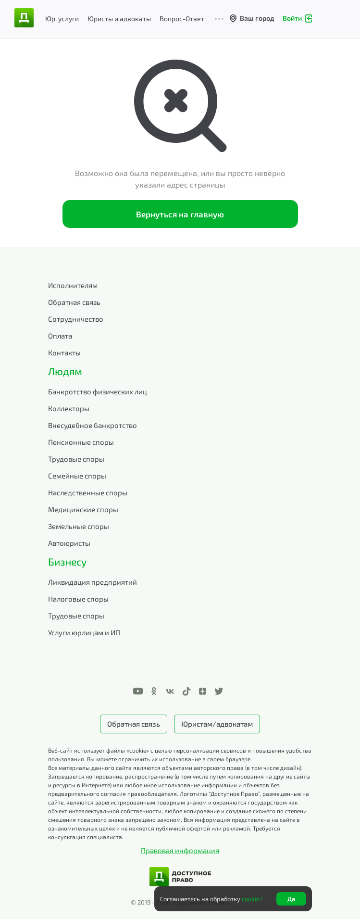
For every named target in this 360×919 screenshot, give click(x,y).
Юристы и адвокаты (119, 18)
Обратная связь (74, 302)
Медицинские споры (83, 509)
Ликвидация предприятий (92, 582)
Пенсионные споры (81, 442)
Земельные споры (78, 526)
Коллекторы (68, 408)
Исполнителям (73, 285)
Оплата (60, 335)
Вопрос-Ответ (182, 18)
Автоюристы (69, 543)
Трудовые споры (76, 458)
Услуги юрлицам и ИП (84, 632)
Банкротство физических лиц (97, 391)
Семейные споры (77, 475)
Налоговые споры (78, 598)
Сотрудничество (75, 319)
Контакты (64, 352)
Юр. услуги (62, 18)
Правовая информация (180, 850)
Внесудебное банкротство (92, 425)
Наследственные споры (87, 492)
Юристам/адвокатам (217, 723)
